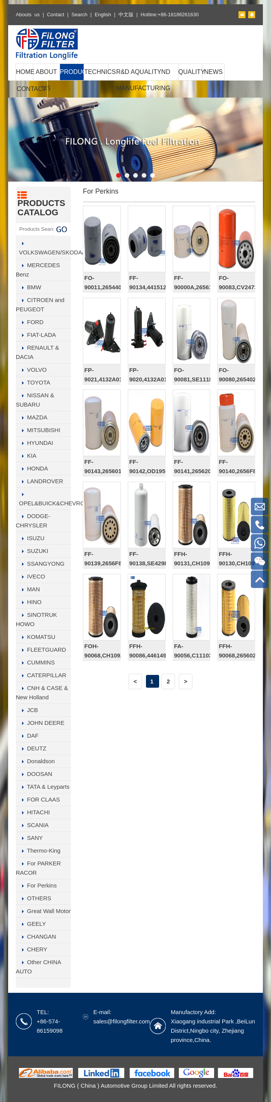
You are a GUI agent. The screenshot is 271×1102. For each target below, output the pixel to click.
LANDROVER (39, 481)
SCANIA (32, 825)
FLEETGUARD (41, 649)
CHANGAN (36, 936)
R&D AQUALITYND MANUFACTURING (143, 80)
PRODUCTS (72, 72)
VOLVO (31, 369)
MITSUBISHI (38, 430)
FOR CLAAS (38, 799)
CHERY (31, 949)
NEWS (213, 72)
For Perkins (36, 885)
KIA (26, 455)
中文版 (126, 14)
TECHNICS (96, 72)
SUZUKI (32, 551)
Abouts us (28, 14)
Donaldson (35, 761)
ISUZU (30, 538)
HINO (29, 602)
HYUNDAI (34, 442)
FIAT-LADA (36, 334)
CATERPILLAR (41, 675)
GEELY (31, 923)
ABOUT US (46, 80)
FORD (30, 322)
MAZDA (32, 417)
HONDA (32, 468)
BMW (28, 287)
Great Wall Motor (43, 911)
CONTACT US (31, 97)
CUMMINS (35, 662)
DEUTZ (31, 748)
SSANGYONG (40, 563)
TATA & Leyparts (43, 786)
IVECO (30, 576)
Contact (55, 14)
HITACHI (33, 812)
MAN (28, 589)
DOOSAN (34, 774)
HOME (24, 72)
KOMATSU (35, 636)
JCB (27, 710)
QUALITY (190, 72)
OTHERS (33, 898)
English (102, 14)
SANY (29, 837)
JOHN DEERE (40, 722)
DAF (27, 735)
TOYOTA (33, 382)
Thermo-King (38, 850)
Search (79, 14)
